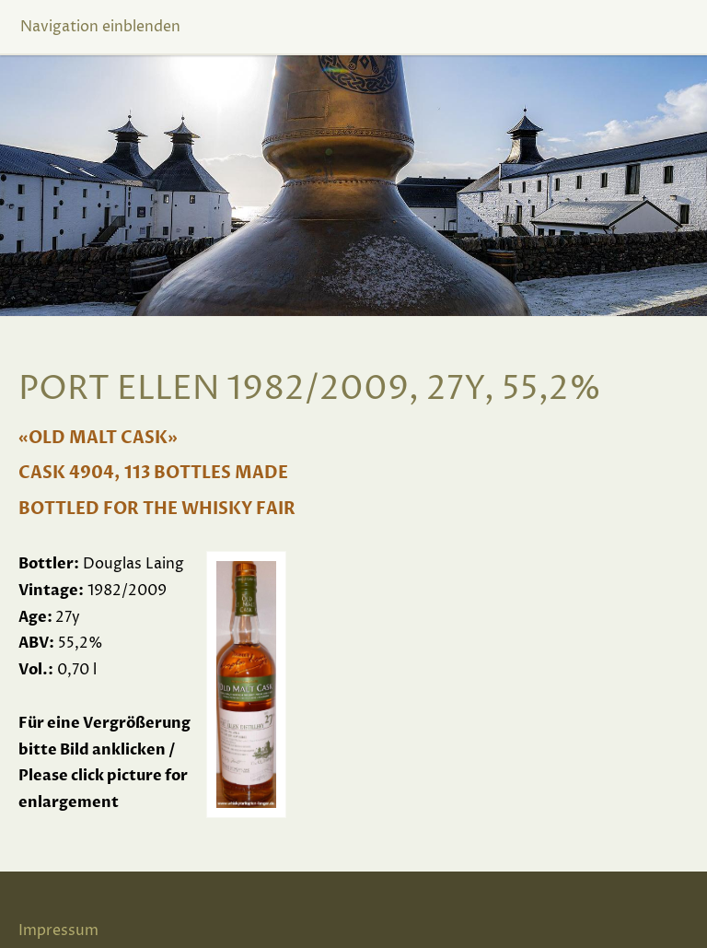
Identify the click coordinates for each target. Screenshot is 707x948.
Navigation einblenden (100, 27)
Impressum (58, 930)
